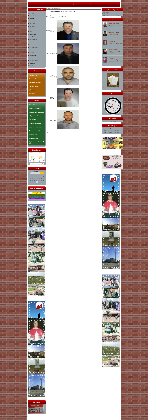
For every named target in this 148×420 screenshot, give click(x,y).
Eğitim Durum (33, 34)
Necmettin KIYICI (114, 32)
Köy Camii (32, 52)
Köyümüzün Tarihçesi (55, 4)
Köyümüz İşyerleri (33, 39)
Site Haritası (113, 121)
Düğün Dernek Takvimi (34, 15)
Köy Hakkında (33, 26)
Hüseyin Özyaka (113, 49)
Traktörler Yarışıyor (34, 79)
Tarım (31, 42)
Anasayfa (43, 4)
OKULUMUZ (33, 21)
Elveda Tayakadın (113, 34)
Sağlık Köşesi (32, 23)
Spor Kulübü (32, 36)
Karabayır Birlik (33, 55)
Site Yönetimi (32, 65)
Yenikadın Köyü (33, 134)
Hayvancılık (32, 44)
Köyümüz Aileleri (33, 28)
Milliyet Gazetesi (33, 116)
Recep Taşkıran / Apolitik (115, 25)
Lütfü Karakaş (113, 59)
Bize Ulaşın (104, 4)
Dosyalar (74, 4)
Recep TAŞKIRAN (114, 23)
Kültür (31, 31)
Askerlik (31, 57)
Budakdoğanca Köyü (34, 130)
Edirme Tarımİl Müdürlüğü (36, 112)
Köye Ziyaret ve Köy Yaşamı (116, 43)
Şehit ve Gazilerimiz (34, 50)
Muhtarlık (32, 18)
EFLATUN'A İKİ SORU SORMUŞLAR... (115, 52)
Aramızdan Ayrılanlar (34, 60)
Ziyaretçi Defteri (93, 4)
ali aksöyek (112, 41)
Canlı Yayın (32, 63)
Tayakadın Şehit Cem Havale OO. (36, 142)
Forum (65, 4)
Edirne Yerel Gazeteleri (35, 127)
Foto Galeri (82, 4)
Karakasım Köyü (33, 138)
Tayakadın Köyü (33, 86)
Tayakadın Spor (33, 75)
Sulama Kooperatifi (34, 47)
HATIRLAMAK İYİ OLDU (116, 61)
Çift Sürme (32, 90)
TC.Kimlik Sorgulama (35, 123)
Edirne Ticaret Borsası (35, 108)
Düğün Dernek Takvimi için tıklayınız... (113, 87)
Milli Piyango (32, 119)
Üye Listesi (32, 13)
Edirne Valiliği (32, 105)
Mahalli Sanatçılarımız (35, 82)
